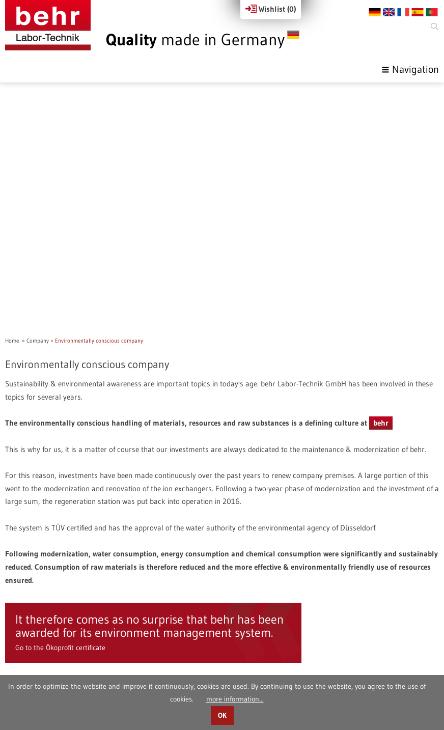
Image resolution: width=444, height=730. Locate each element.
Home (12, 263)
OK (222, 715)
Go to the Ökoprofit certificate (60, 570)
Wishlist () (270, 9)
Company (37, 263)
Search (433, 27)
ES (417, 12)
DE (375, 12)
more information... (235, 699)
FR (403, 12)
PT (432, 12)
